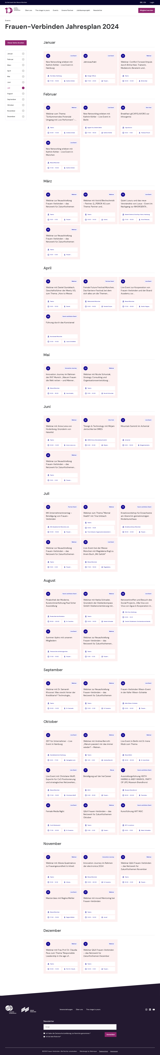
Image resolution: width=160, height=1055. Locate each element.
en (145, 2)
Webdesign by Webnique (88, 1051)
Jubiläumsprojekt (83, 10)
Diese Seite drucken (16, 43)
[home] (12, 10)
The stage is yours (42, 10)
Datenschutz (103, 1051)
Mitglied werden (146, 10)
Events (55, 10)
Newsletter (97, 10)
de (141, 2)
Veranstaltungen (66, 1009)
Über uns (28, 10)
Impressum (114, 1051)
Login (152, 2)
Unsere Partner (67, 10)
